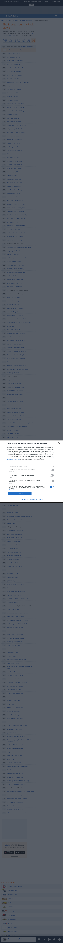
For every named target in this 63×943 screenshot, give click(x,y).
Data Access (33, 499)
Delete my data (24, 499)
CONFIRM (20, 493)
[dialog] (31, 471)
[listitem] (31, 466)
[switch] (52, 470)
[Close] (59, 443)
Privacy (41, 499)
